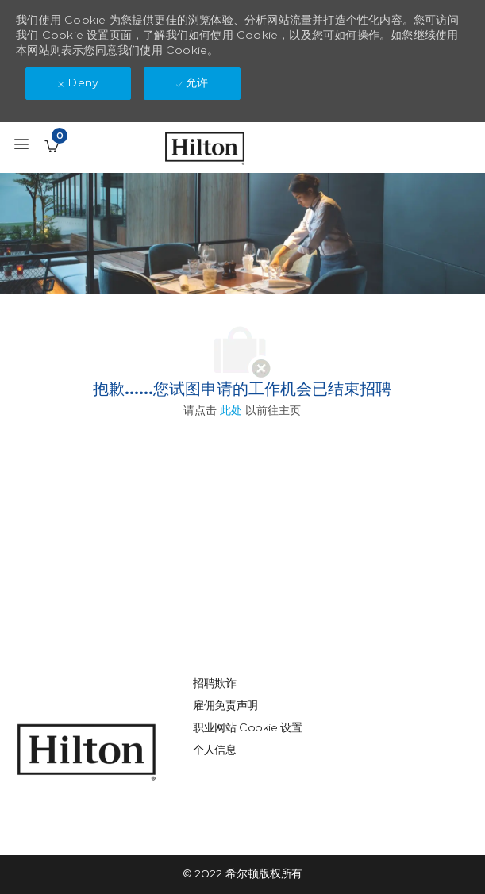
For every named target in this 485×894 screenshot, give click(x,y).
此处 (231, 410)
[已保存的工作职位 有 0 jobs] (51, 146)
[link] (87, 752)
